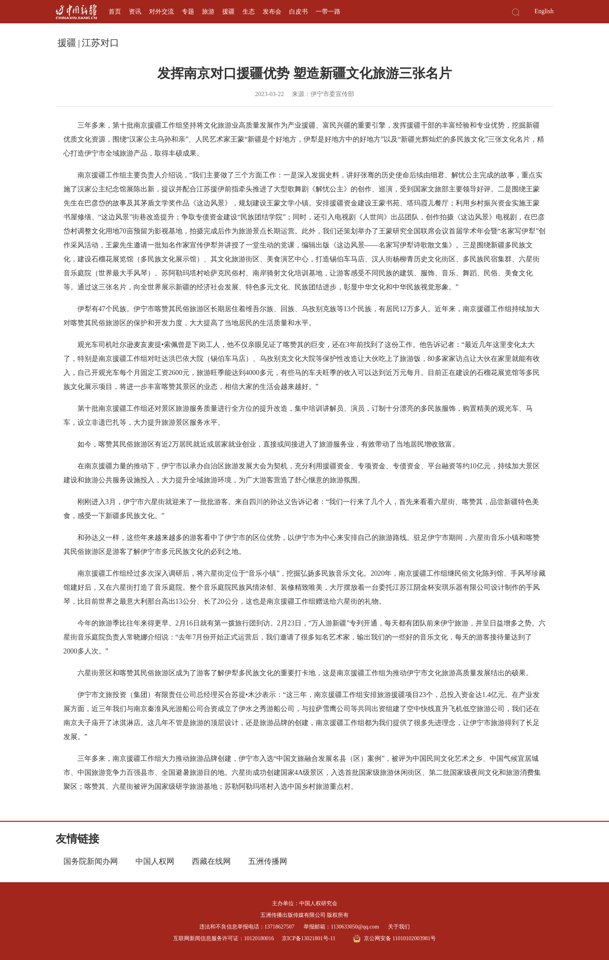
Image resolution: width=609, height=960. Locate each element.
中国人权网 (154, 861)
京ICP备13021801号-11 (308, 938)
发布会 (272, 11)
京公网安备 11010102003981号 (394, 938)
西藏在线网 (211, 861)
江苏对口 (100, 43)
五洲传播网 (267, 861)
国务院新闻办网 (90, 861)
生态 (248, 11)
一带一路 (328, 11)
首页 (115, 11)
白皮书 (298, 11)
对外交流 (161, 11)
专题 (188, 11)
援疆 (228, 11)
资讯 (135, 11)
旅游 (208, 11)
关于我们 (399, 927)
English (544, 11)
